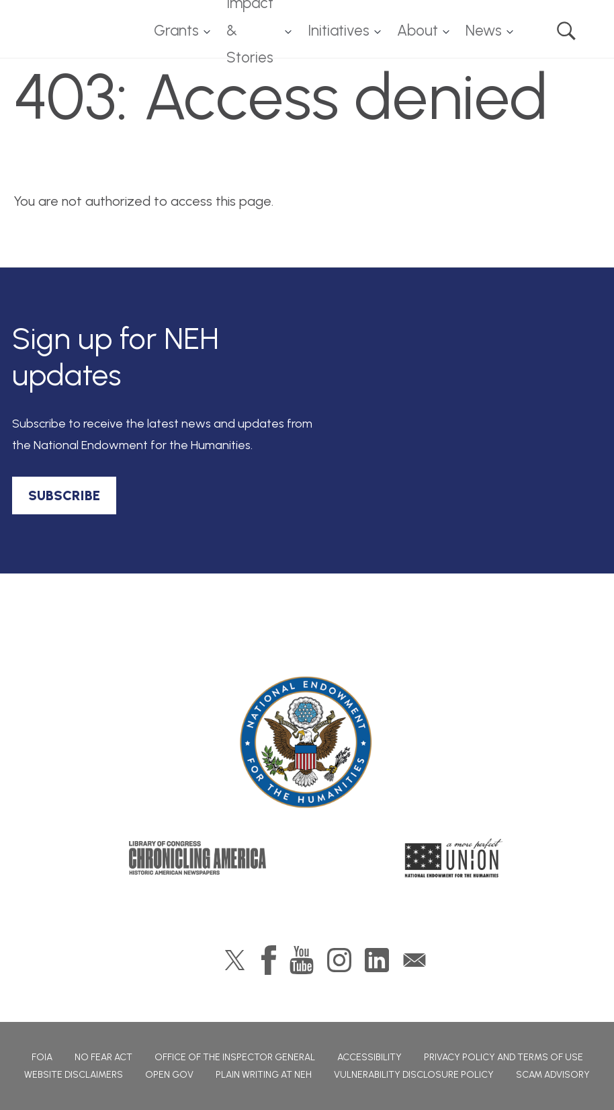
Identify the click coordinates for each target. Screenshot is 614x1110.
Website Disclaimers (73, 1074)
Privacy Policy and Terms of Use (503, 1057)
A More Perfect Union (453, 858)
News (484, 31)
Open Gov (169, 1074)
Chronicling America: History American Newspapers (197, 858)
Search (566, 31)
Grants (176, 31)
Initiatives (338, 31)
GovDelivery (414, 960)
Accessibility (369, 1057)
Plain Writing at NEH (264, 1074)
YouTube (302, 960)
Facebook (268, 960)
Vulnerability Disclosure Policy (414, 1074)
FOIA (42, 1057)
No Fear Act (103, 1057)
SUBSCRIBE (64, 495)
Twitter (235, 960)
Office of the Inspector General (235, 1057)
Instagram (339, 960)
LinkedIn (377, 960)
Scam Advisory (553, 1074)
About (417, 31)
